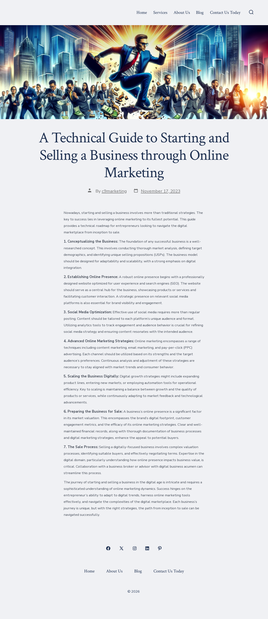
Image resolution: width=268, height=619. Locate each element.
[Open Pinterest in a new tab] (160, 548)
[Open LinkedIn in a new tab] (147, 548)
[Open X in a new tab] (121, 548)
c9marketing (114, 191)
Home (142, 12)
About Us (182, 12)
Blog (200, 12)
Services (160, 12)
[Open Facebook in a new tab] (108, 548)
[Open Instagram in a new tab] (134, 548)
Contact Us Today (225, 12)
